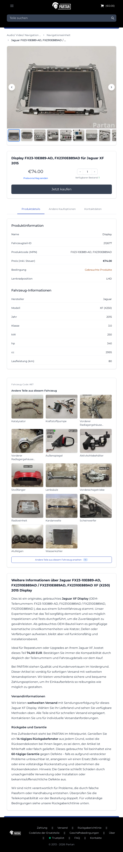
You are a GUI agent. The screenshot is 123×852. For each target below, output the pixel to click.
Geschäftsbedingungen (84, 832)
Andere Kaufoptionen (62, 209)
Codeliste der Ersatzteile (44, 832)
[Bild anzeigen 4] (53, 135)
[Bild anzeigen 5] (65, 135)
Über (112, 832)
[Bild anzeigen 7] (91, 135)
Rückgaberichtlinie (89, 827)
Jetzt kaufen (61, 189)
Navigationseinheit (58, 35)
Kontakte (96, 838)
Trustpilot (56, 838)
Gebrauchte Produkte (98, 269)
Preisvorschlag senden (35, 178)
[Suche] (112, 18)
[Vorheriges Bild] (11, 87)
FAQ (77, 838)
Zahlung (42, 827)
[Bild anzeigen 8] (104, 135)
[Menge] (87, 172)
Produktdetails (31, 209)
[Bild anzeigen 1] (14, 135)
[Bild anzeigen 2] (27, 135)
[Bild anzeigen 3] (40, 135)
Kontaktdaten (93, 209)
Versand (62, 827)
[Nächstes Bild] (111, 87)
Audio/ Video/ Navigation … (24, 35)
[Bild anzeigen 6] (78, 135)
